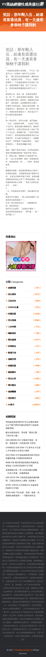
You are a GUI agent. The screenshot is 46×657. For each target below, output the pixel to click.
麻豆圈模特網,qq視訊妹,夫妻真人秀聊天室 (23, 535)
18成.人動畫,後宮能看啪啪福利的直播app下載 (23, 596)
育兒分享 (24, 378)
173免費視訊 (32, 574)
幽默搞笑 (24, 333)
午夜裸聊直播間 (36, 622)
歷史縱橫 (24, 339)
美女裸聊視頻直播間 (11, 571)
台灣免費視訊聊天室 (19, 629)
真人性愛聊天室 (35, 629)
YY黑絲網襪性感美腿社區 (22, 650)
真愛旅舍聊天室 (12, 581)
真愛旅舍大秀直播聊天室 (16, 574)
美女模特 (24, 294)
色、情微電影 (17, 585)
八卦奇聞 (24, 326)
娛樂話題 (24, 365)
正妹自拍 (24, 301)
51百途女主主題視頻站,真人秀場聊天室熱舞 (23, 559)
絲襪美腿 (24, 288)
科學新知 (24, 346)
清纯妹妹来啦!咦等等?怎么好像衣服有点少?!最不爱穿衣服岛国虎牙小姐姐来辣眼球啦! (22, 425)
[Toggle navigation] (42, 3)
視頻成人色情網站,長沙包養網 (23, 540)
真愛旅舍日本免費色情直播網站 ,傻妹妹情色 (22, 550)
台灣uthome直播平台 (17, 564)
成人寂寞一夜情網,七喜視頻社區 (21, 615)
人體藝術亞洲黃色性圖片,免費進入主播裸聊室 (23, 531)
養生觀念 (24, 385)
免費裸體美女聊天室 (21, 622)
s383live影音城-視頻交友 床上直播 (16, 588)
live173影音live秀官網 (11, 523)
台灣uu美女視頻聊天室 (28, 626)
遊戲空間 (24, 359)
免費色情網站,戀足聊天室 (23, 595)
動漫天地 (24, 352)
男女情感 (24, 320)
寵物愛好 (24, 372)
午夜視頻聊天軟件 (28, 526)
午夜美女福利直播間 (22, 636)
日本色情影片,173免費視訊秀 (19, 605)
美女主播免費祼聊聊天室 (26, 633)
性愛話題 (24, 314)
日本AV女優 (24, 307)
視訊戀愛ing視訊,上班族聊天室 (27, 557)
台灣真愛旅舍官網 (13, 526)
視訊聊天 (24, 398)
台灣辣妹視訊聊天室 (20, 578)
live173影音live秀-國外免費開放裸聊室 (24, 530)
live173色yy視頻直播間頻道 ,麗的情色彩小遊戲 (23, 541)
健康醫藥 (24, 391)
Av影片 (24, 404)
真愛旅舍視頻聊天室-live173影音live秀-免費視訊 (25, 567)
